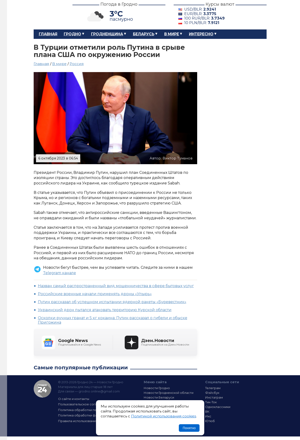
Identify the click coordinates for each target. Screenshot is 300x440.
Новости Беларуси (159, 397)
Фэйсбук (212, 393)
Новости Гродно (157, 388)
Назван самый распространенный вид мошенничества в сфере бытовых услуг (116, 286)
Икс (208, 416)
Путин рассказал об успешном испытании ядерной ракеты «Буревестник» (112, 302)
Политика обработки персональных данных (93, 410)
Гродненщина (107, 34)
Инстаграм (214, 397)
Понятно (189, 428)
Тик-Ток (211, 402)
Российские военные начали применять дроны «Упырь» (95, 294)
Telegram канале (59, 273)
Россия (77, 63)
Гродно (72, 34)
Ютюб (210, 421)
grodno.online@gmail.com (99, 391)
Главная (48, 34)
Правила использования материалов (88, 421)
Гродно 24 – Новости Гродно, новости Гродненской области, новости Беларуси (49, 14)
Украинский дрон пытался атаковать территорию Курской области (105, 310)
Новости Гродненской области (168, 393)
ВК (207, 411)
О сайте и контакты (73, 399)
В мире (171, 34)
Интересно (201, 34)
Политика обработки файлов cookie (87, 415)
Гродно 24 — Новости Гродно (42, 389)
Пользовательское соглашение (83, 404)
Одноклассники (217, 407)
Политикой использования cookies (163, 416)
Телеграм (212, 388)
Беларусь (143, 34)
